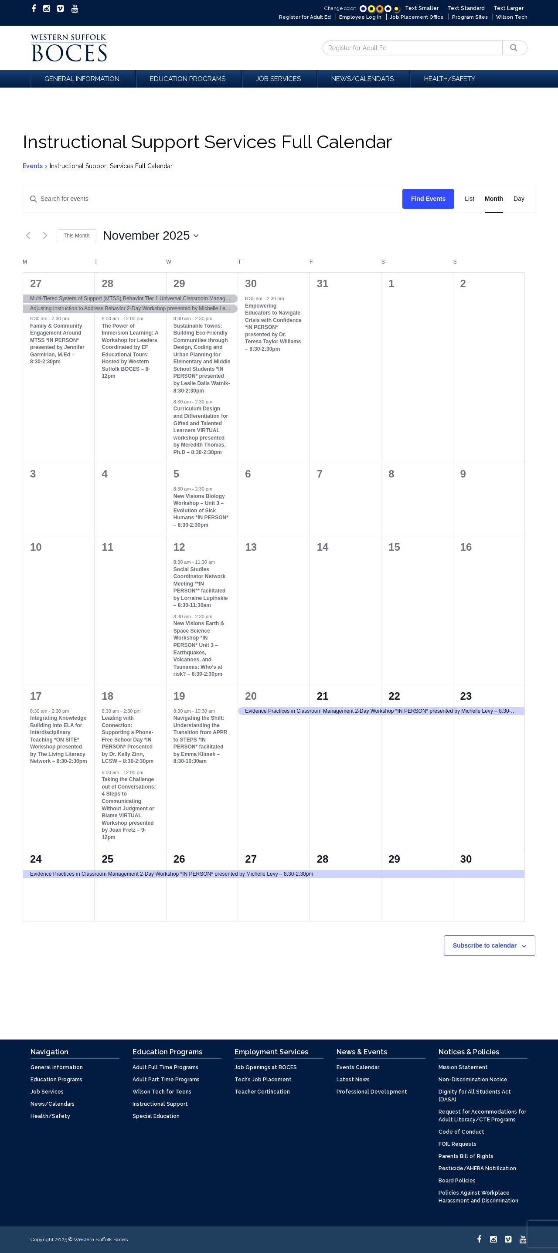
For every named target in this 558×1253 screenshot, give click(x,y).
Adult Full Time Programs (165, 1067)
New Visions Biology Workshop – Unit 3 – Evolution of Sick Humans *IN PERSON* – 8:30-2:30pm (201, 510)
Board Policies (457, 1181)
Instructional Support (160, 1104)
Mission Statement (463, 1067)
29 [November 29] (394, 859)
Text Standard (466, 8)
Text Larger (508, 8)
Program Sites (468, 17)
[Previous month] (28, 235)
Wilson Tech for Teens (162, 1092)
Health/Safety (449, 79)
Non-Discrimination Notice (473, 1080)
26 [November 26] (179, 859)
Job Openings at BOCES (266, 1067)
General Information (83, 79)
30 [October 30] (251, 283)
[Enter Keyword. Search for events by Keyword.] (212, 199)
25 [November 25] (107, 859)
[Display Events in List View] (469, 199)
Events (33, 166)
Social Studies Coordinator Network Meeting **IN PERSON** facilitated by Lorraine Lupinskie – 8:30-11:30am (201, 587)
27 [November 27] (251, 859)
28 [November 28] (323, 859)
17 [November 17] (36, 696)
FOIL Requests (457, 1144)
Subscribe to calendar (485, 945)
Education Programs (189, 79)
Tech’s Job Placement (263, 1080)
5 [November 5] (176, 474)
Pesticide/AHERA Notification (477, 1168)
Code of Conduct (461, 1132)
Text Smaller (422, 8)
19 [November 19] (179, 696)
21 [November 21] (323, 696)
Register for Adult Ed (298, 17)
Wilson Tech (511, 17)
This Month (76, 236)
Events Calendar (358, 1067)
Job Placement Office (414, 17)
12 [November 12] (179, 547)
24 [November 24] (36, 859)
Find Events (428, 198)
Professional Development (372, 1092)
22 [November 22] (394, 696)
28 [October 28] (107, 283)
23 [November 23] (466, 696)
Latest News (353, 1080)
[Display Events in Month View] (494, 199)
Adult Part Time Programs (166, 1080)
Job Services (279, 79)
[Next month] (45, 235)
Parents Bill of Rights (466, 1156)
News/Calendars (363, 79)
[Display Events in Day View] (519, 199)
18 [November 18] (107, 696)
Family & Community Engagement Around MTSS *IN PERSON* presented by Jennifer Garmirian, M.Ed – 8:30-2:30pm (57, 344)
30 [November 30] (466, 859)
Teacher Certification (262, 1092)
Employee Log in (356, 17)
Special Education (156, 1116)
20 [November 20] (251, 696)
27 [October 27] (36, 283)
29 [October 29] (179, 283)
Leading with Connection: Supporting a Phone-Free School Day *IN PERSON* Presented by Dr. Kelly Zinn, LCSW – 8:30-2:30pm (127, 739)
